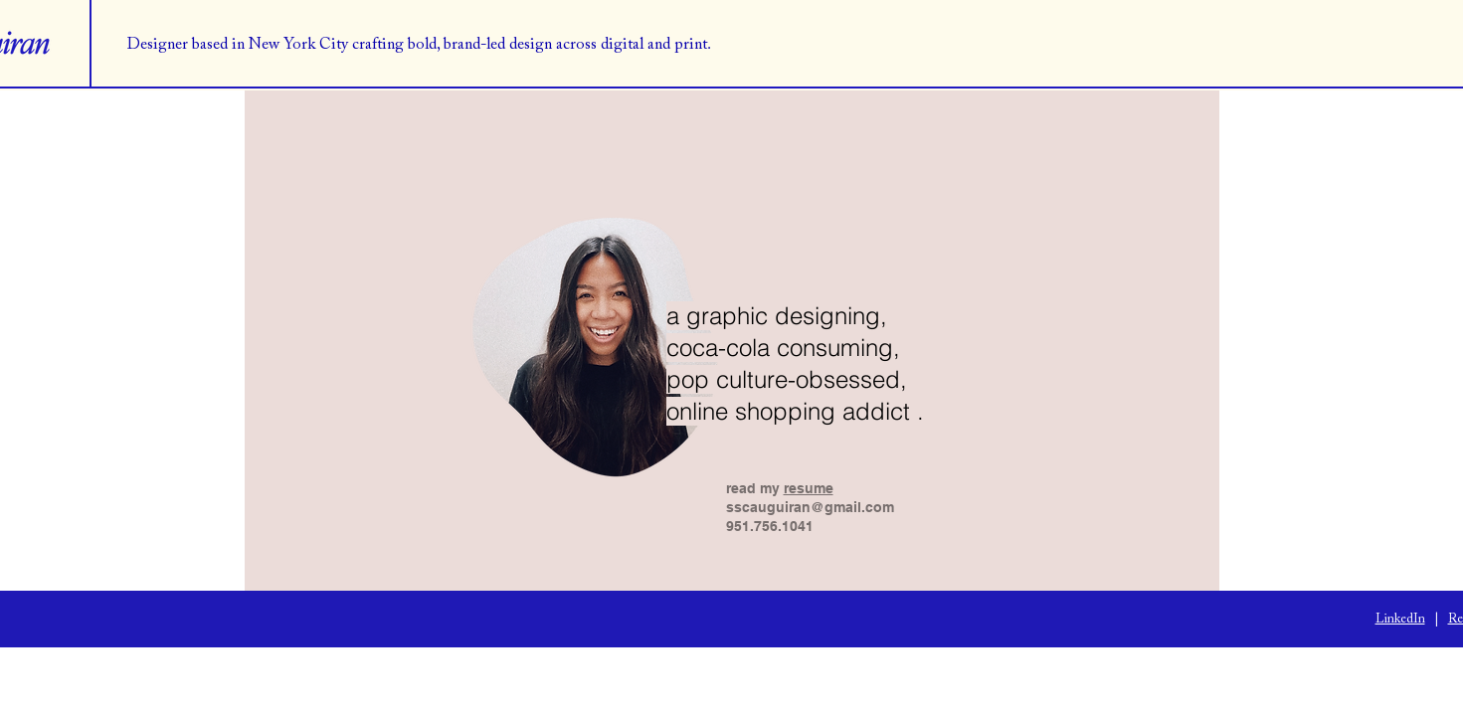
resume (808, 488)
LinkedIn (1400, 619)
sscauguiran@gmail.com (810, 507)
